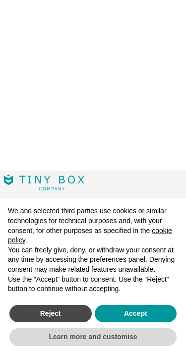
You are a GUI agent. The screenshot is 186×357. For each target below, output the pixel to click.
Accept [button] (135, 313)
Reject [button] (50, 313)
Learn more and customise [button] (93, 337)
